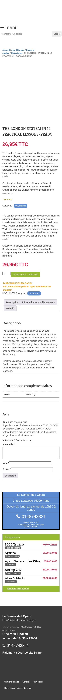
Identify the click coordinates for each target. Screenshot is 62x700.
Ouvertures (16, 53)
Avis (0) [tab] (10, 308)
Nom (6, 463)
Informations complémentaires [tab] (38, 302)
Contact (26, 682)
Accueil (6, 50)
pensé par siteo (8, 630)
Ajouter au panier (25, 274)
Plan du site (38, 682)
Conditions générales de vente (17, 688)
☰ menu (8, 27)
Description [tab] (12, 302)
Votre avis (8, 444)
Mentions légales (11, 682)
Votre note (9, 440)
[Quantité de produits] (6, 273)
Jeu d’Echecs (17, 50)
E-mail (7, 469)
